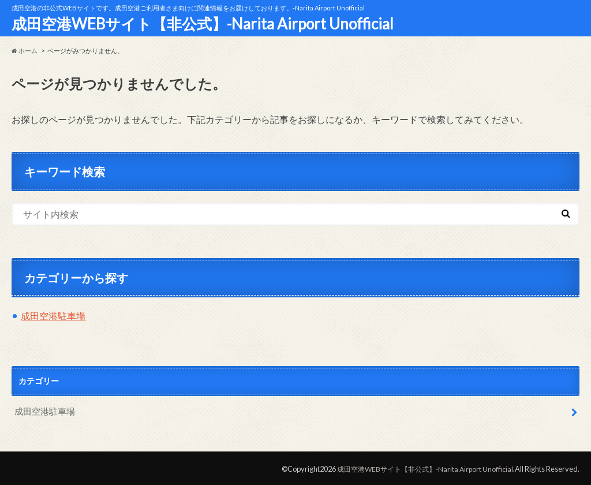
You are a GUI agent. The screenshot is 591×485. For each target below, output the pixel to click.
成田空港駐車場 (53, 315)
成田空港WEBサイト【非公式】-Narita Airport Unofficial (203, 23)
